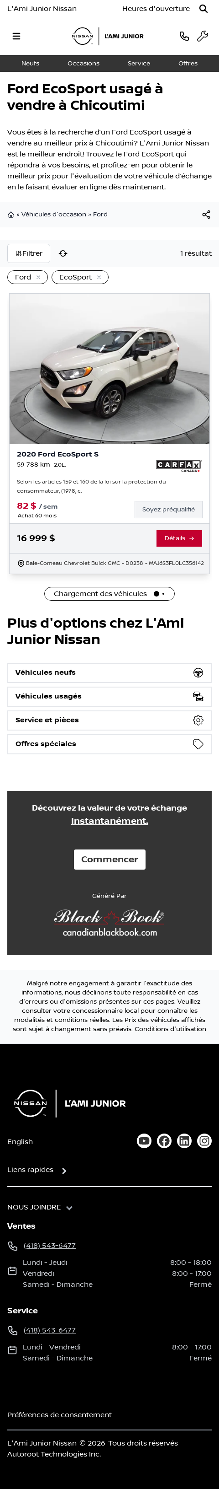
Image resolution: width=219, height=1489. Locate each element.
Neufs (30, 63)
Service (139, 63)
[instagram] (204, 1141)
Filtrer (28, 253)
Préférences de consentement (59, 1415)
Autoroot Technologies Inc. (54, 1454)
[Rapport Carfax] (179, 466)
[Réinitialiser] (63, 253)
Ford (100, 214)
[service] (202, 36)
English (20, 1142)
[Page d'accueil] (67, 1103)
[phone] (184, 36)
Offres (188, 63)
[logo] (107, 36)
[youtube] (144, 1141)
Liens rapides (30, 1170)
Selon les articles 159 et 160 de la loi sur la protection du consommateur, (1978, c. (91, 486)
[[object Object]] (206, 214)
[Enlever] (36, 278)
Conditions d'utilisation (170, 1029)
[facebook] (164, 1141)
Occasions (83, 63)
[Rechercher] (203, 8)
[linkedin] (184, 1141)
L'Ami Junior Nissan (42, 9)
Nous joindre (34, 1207)
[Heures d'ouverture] (156, 8)
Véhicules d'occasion (53, 214)
